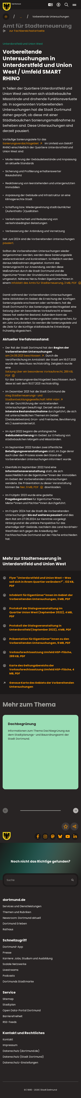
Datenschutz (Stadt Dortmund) (23, 1057)
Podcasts (9, 976)
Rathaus (8, 929)
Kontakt (8, 1039)
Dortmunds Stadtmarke (18, 981)
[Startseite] (6, 16)
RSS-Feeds (10, 1022)
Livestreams (10, 970)
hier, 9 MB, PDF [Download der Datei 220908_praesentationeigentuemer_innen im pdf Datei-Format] (31, 487)
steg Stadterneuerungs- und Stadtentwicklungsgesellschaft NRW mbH (32, 397)
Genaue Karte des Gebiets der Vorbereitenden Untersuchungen (38, 685)
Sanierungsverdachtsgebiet (21, 143)
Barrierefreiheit (13, 1016)
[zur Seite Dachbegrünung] (40, 752)
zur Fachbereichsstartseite (24, 31)
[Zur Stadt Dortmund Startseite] (12, 7)
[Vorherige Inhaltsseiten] (5, 810)
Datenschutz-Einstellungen (20, 1062)
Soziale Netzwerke (14, 964)
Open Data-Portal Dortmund (22, 1010)
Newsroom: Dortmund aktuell (22, 918)
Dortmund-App (13, 947)
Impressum (10, 1045)
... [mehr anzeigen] (21, 16)
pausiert (8, 243)
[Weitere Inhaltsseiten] (75, 810)
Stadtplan (9, 1004)
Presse (7, 953)
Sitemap (8, 999)
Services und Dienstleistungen (22, 906)
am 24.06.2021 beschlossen (22, 356)
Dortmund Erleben (15, 923)
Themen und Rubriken (17, 912)
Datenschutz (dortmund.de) (21, 1051)
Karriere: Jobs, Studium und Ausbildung (28, 958)
